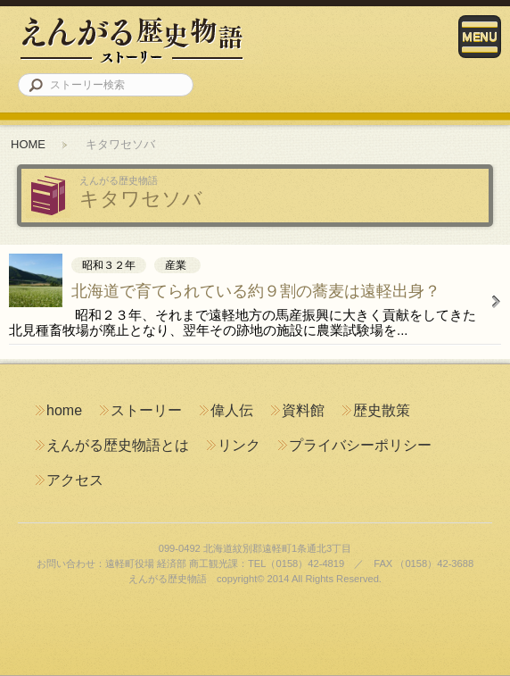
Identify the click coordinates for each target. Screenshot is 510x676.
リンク (239, 445)
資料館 (303, 410)
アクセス (74, 480)
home (64, 410)
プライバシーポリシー (360, 445)
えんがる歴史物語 (131, 39)
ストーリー (146, 410)
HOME (28, 144)
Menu (479, 36)
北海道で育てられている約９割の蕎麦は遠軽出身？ (255, 291)
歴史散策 (381, 410)
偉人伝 (231, 410)
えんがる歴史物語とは (117, 445)
